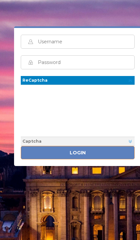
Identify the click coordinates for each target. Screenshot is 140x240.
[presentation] (79, 110)
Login (78, 153)
